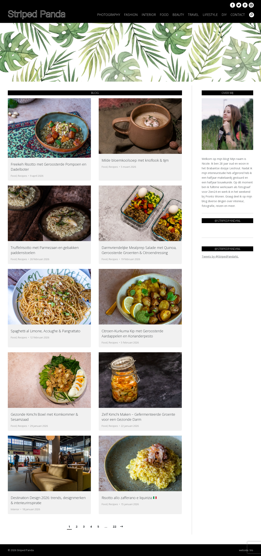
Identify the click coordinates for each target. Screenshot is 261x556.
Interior (15, 509)
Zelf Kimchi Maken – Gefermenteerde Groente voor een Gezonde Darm (138, 417)
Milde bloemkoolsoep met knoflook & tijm (135, 160)
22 (114, 526)
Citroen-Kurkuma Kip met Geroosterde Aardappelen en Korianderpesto (132, 333)
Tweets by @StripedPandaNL (220, 256)
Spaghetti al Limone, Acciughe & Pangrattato (45, 331)
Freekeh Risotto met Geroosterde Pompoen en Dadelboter (48, 167)
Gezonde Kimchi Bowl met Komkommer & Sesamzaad (44, 417)
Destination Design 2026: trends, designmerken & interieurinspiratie (48, 500)
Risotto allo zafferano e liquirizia (129, 497)
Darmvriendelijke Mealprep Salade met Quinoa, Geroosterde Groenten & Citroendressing (139, 250)
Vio (251, 550)
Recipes (22, 176)
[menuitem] (108, 14)
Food (14, 176)
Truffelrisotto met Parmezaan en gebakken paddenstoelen (45, 250)
